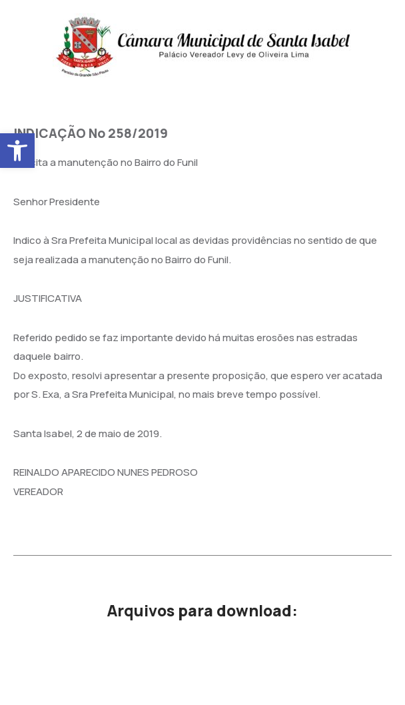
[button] (17, 150)
